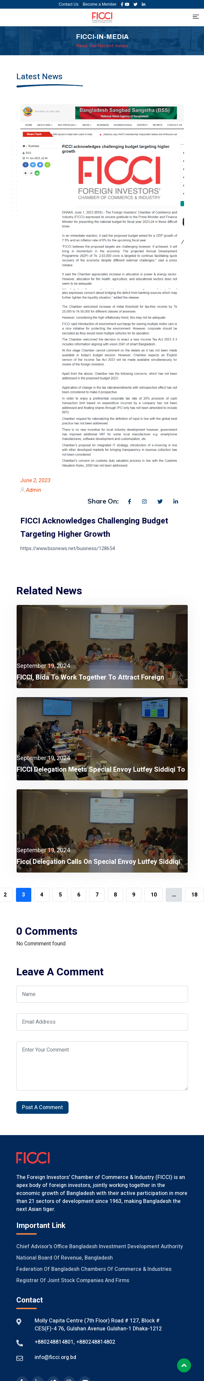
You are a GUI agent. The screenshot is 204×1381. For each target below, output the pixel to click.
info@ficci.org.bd (55, 1357)
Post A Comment (42, 1107)
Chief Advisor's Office (42, 1247)
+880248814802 (95, 1342)
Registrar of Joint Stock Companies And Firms (72, 1280)
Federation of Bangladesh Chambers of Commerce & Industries (93, 1269)
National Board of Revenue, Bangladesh (64, 1258)
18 (194, 895)
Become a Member (99, 4)
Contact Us (68, 4)
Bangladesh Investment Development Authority (126, 1247)
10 (154, 895)
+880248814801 (54, 1342)
